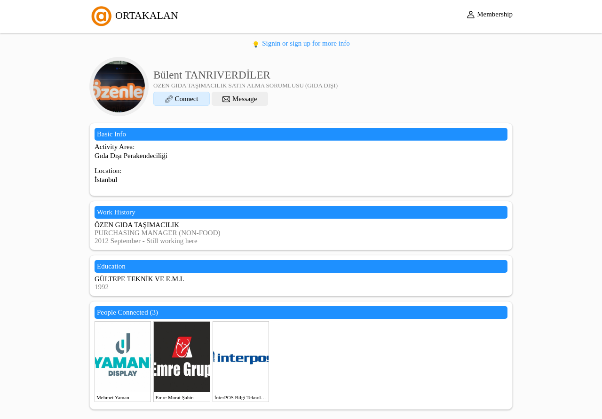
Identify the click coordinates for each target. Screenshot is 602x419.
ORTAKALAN (133, 15)
